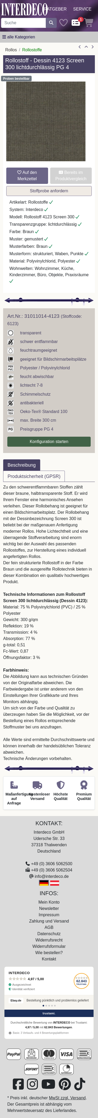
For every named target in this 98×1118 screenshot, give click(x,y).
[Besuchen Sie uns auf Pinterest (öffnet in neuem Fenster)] (65, 1087)
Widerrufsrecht (48, 940)
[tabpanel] (49, 623)
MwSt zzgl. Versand (67, 1098)
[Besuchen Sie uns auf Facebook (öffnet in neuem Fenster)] (19, 1087)
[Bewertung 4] (52, 1005)
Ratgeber (55, 9)
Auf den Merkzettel (27, 175)
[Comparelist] (76, 23)
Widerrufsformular (49, 946)
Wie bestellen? (49, 952)
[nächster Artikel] (92, 47)
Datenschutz (49, 933)
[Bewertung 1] (43, 1005)
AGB (49, 927)
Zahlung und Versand (49, 921)
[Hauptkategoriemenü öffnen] (18, 37)
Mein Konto (49, 902)
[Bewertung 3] (49, 1005)
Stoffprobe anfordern (49, 191)
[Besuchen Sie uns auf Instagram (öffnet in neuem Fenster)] (33, 1087)
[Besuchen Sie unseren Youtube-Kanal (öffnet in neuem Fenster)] (48, 1087)
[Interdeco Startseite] (24, 9)
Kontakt (49, 959)
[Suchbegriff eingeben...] (23, 23)
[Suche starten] (51, 23)
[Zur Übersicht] (86, 47)
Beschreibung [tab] (22, 465)
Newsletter (49, 908)
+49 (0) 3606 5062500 (51, 864)
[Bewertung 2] (46, 1005)
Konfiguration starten (49, 441)
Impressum (49, 915)
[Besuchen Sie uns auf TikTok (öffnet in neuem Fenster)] (79, 1087)
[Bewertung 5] (55, 1005)
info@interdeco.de (52, 876)
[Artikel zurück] (79, 47)
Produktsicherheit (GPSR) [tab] (34, 476)
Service (82, 9)
